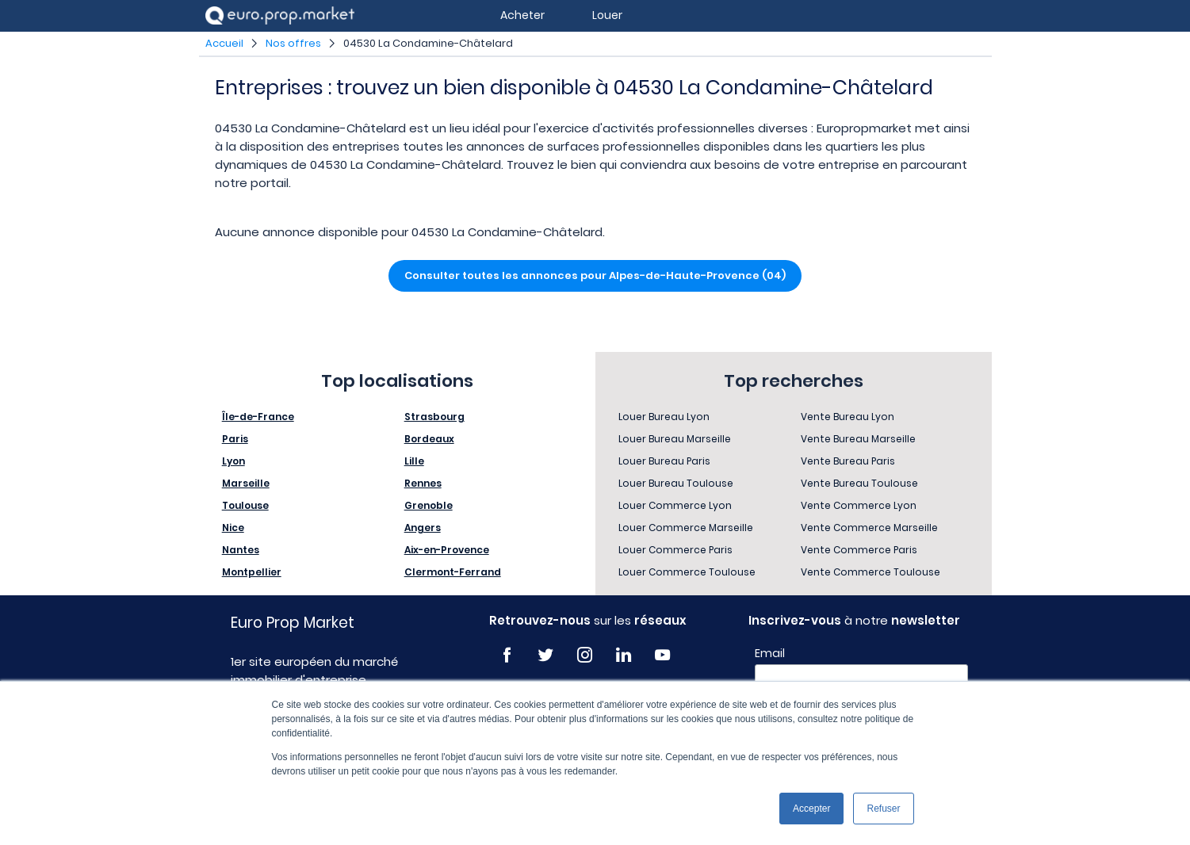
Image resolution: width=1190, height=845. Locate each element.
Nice (233, 527)
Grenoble (428, 505)
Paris (235, 438)
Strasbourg (434, 416)
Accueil (224, 43)
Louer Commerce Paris (675, 549)
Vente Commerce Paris (859, 549)
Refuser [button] (883, 808)
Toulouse (245, 505)
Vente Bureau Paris (848, 461)
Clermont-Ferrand (452, 572)
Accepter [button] (811, 808)
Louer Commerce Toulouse (687, 572)
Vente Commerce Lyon (858, 505)
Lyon (233, 461)
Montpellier (251, 572)
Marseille (246, 483)
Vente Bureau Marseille (858, 438)
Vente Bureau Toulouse (859, 483)
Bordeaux (429, 438)
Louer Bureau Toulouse (675, 483)
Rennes (423, 483)
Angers (422, 527)
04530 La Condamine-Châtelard (428, 43)
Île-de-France (258, 416)
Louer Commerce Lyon (675, 505)
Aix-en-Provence (446, 549)
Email (770, 653)
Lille (414, 461)
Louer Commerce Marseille (685, 527)
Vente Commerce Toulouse (870, 572)
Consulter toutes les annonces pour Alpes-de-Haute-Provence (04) (595, 275)
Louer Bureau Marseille (674, 438)
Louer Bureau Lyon (664, 416)
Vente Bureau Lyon (847, 416)
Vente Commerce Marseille (869, 527)
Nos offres (293, 43)
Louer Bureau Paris (664, 461)
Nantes (240, 549)
